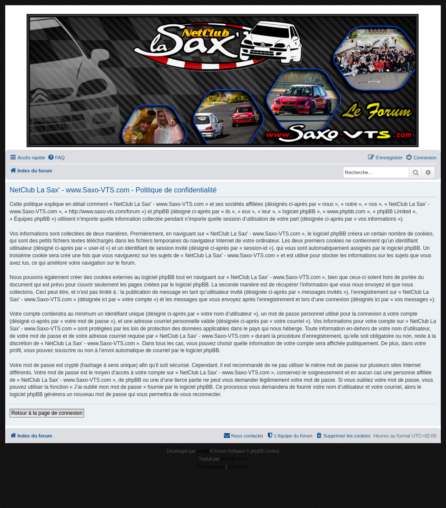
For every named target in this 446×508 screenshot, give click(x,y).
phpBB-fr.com (234, 459)
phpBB (202, 451)
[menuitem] (56, 157)
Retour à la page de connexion (46, 413)
